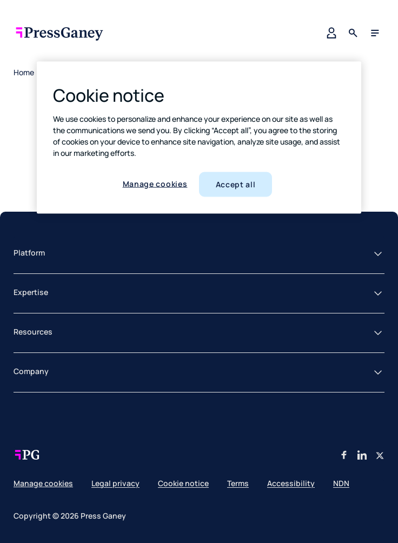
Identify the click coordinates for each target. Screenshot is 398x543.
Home (24, 72)
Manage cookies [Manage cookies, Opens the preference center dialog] (155, 184)
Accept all (236, 184)
